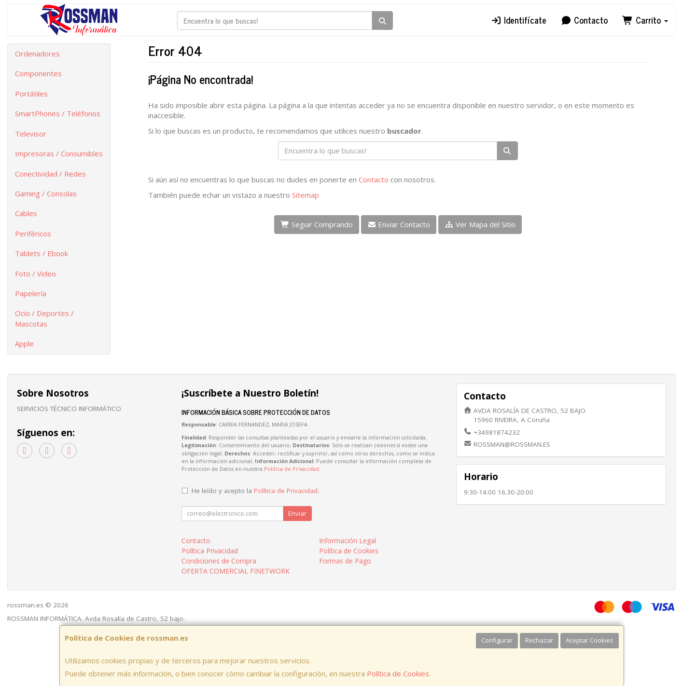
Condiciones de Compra (218, 560)
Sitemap (305, 195)
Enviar (297, 513)
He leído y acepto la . (255, 490)
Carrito (645, 20)
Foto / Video (35, 273)
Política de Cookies (398, 673)
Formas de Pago (345, 560)
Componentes (38, 73)
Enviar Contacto (399, 224)
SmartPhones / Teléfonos (57, 113)
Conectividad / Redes (50, 173)
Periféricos (33, 233)
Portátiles (31, 93)
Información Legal (347, 540)
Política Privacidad (209, 550)
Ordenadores (37, 53)
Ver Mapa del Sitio (480, 224)
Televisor (30, 133)
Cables (26, 213)
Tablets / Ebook (41, 253)
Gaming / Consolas (46, 193)
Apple (24, 343)
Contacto (584, 20)
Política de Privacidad (291, 468)
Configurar (497, 640)
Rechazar (539, 640)
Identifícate (518, 20)
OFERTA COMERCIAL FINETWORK (235, 571)
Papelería (30, 293)
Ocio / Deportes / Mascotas (44, 318)
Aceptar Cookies (589, 640)
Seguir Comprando (316, 224)
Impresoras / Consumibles (59, 153)
